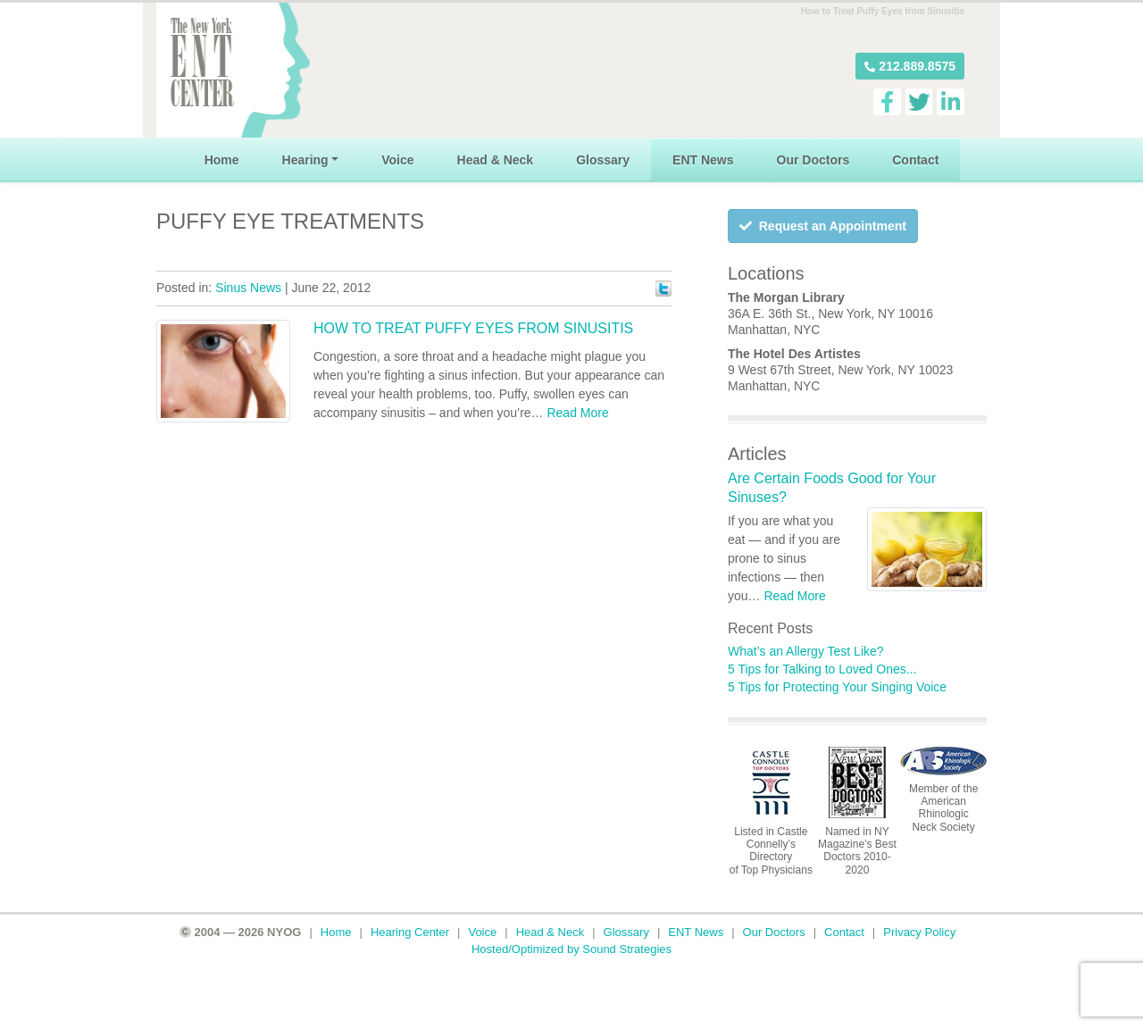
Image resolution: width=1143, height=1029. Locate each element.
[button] (909, 66)
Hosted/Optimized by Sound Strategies (571, 949)
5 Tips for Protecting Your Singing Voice (837, 687)
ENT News (702, 160)
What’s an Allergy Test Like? (806, 651)
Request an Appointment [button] (822, 226)
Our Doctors (813, 160)
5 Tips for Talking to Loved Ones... (822, 669)
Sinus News (248, 287)
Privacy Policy (919, 932)
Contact (915, 160)
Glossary (603, 160)
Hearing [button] (305, 160)
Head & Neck (495, 160)
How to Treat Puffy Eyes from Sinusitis (473, 328)
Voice (397, 160)
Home (221, 160)
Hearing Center (410, 932)
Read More (577, 413)
